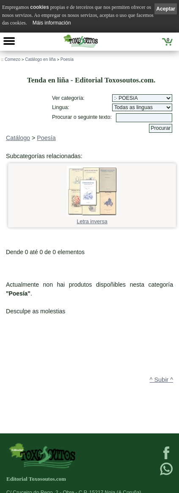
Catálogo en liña (40, 59)
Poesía (67, 59)
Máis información (52, 23)
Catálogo (18, 137)
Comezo (12, 59)
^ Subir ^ (161, 379)
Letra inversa (92, 219)
